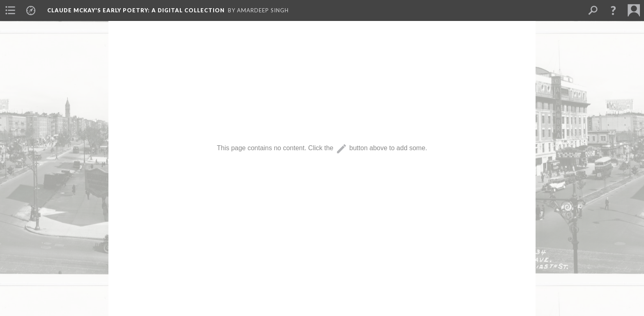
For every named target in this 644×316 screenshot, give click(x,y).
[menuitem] (10, 10)
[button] (613, 10)
